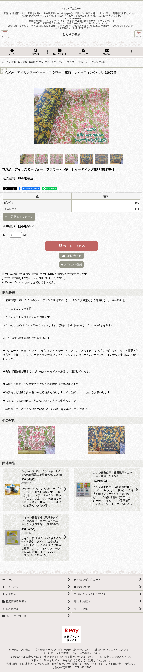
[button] (5, 34)
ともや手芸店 (71, 34)
